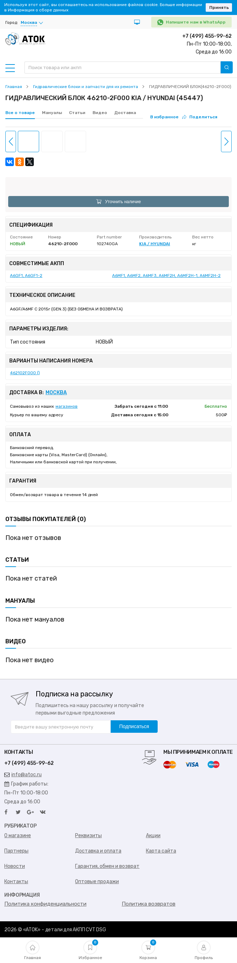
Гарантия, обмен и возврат (107, 866)
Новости (14, 866)
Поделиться (199, 116)
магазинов (67, 406)
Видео (100, 112)
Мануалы (52, 112)
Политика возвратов (148, 904)
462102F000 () (25, 372)
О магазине (17, 836)
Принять (219, 7)
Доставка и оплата (98, 851)
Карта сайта (161, 851)
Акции (153, 836)
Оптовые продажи (97, 882)
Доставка (125, 112)
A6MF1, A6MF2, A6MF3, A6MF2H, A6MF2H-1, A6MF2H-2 (166, 275)
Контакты (16, 882)
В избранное (164, 116)
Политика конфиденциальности (45, 904)
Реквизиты (88, 836)
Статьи (77, 112)
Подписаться (134, 726)
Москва (56, 393)
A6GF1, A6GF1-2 (26, 275)
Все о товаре (20, 112)
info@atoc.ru (23, 775)
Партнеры (16, 851)
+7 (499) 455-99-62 (207, 36)
